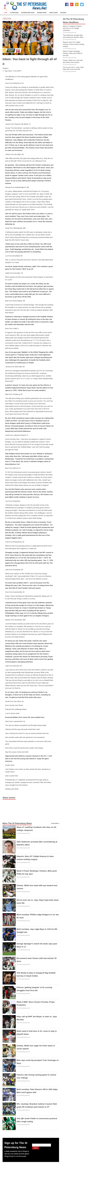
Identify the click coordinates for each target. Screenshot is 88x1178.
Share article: (9, 797)
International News (27, 12)
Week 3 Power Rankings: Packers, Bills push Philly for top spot (72, 53)
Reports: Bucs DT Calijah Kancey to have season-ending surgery (73, 44)
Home (5, 12)
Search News (53, 12)
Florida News (14, 12)
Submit (35, 1148)
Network (63, 12)
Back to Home (7, 18)
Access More (54, 823)
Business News (42, 12)
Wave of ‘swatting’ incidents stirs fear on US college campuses (72, 28)
